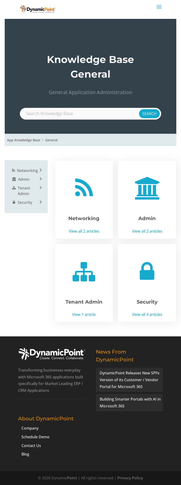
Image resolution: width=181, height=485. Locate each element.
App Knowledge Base (23, 140)
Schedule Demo (35, 436)
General (51, 140)
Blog (25, 454)
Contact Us (31, 445)
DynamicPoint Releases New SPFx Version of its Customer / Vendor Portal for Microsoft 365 (130, 379)
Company (29, 428)
